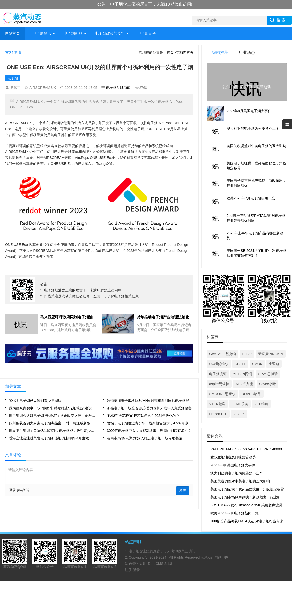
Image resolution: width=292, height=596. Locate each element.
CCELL (240, 364)
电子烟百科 (146, 33)
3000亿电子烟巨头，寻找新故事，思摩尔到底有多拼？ (149, 431)
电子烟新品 (73, 33)
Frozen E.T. (218, 414)
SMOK (257, 364)
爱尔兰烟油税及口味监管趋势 (233, 457)
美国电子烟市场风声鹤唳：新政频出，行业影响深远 (250, 497)
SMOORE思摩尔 (222, 394)
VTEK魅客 (217, 404)
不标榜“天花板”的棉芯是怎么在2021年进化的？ (143, 416)
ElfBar (247, 354)
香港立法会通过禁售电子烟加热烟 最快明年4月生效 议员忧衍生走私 (52, 438)
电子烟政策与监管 (110, 33)
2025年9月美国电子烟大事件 (232, 465)
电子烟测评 (218, 374)
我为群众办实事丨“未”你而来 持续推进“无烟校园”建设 (50, 408)
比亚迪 (274, 364)
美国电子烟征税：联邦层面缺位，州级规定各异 (247, 489)
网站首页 (12, 33)
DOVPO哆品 (251, 394)
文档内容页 (184, 52)
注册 (129, 570)
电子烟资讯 (41, 33)
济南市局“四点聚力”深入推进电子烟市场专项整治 (144, 438)
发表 (182, 491)
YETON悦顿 (242, 374)
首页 (170, 52)
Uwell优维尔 (218, 364)
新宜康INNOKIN (270, 354)
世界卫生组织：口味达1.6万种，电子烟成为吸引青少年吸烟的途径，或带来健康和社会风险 (52, 431)
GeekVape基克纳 (222, 354)
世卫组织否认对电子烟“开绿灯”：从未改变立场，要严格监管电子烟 (52, 416)
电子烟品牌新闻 (118, 88)
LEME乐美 (240, 404)
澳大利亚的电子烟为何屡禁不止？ (236, 473)
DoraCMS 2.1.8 (160, 564)
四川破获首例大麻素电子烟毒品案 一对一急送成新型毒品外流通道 (52, 423)
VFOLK (239, 414)
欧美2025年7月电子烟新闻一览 (234, 513)
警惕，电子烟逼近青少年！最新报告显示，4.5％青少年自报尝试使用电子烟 (150, 423)
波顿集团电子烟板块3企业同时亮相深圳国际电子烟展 (148, 401)
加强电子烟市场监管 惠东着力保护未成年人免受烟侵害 (149, 408)
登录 (12, 490)
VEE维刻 (261, 404)
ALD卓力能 (244, 384)
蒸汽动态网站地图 (215, 557)
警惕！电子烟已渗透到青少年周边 (35, 401)
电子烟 (12, 78)
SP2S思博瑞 (268, 374)
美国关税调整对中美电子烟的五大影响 (240, 481)
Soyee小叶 (267, 384)
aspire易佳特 (219, 384)
